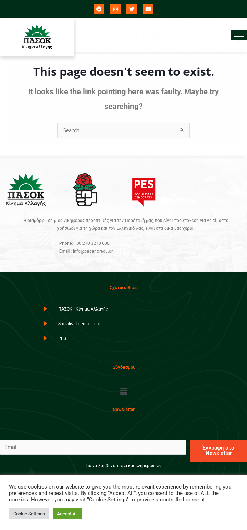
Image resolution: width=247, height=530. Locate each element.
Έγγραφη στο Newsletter (218, 450)
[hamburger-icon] (239, 35)
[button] (123, 391)
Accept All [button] (67, 513)
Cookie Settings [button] (29, 513)
